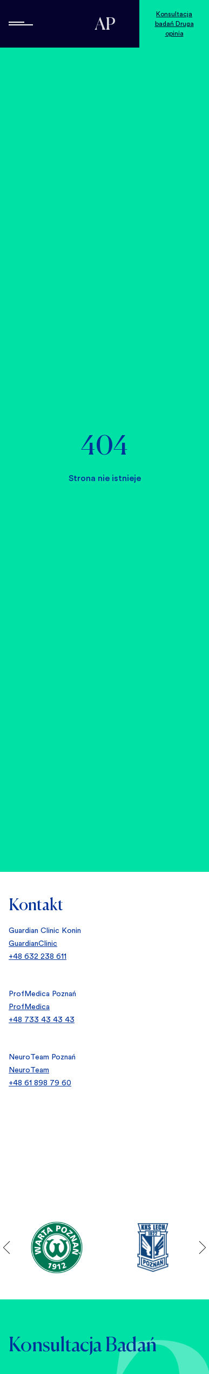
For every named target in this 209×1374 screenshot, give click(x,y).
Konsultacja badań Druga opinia (174, 23)
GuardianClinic (33, 943)
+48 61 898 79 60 (40, 1083)
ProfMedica (29, 1006)
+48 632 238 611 (37, 956)
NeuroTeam (29, 1070)
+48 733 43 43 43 (42, 1019)
